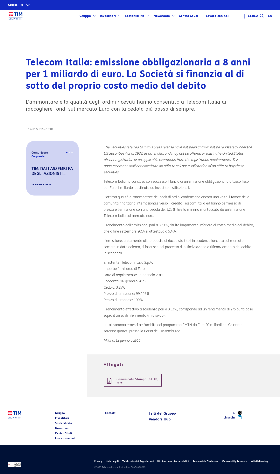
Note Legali (112, 461)
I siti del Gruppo (162, 413)
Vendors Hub (160, 419)
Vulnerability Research (234, 461)
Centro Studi (188, 16)
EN (270, 16)
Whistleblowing (259, 461)
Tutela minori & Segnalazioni (138, 461)
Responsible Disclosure (205, 461)
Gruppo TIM (15, 5)
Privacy (98, 461)
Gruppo (85, 16)
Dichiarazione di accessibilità (173, 461)
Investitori (108, 16)
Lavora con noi (217, 16)
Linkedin (233, 417)
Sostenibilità (134, 16)
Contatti (110, 413)
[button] (31, 190)
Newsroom (162, 16)
